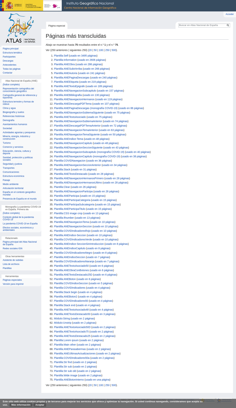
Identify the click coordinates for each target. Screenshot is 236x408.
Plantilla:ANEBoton (65, 279)
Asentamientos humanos (15, 124)
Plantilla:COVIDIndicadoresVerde (73, 239)
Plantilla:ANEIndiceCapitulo (69, 248)
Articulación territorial (13, 188)
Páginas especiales (12, 280)
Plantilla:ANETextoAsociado (70, 116)
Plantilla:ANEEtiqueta (66, 81)
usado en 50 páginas (113, 134)
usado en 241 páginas (91, 73)
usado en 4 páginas (98, 287)
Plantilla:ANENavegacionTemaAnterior (76, 130)
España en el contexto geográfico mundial (19, 193)
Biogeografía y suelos (13, 112)
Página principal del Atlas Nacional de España (20, 243)
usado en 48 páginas (97, 138)
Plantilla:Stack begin (65, 292)
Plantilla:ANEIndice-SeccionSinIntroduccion (79, 243)
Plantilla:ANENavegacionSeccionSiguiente (78, 147)
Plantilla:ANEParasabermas (70, 349)
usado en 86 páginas (131, 108)
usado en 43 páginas (116, 147)
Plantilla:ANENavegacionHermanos (74, 99)
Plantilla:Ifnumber (64, 217)
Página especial (56, 25)
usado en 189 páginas (99, 86)
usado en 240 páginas (104, 77)
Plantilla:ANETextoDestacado (71, 173)
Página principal (10, 49)
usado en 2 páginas (83, 318)
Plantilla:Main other (65, 344)
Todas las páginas (11, 69)
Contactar (7, 73)
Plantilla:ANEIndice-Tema (68, 138)
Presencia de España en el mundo (20, 199)
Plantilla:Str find (63, 362)
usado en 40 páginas (138, 151)
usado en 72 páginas (114, 125)
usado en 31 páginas (84, 169)
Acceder (230, 14)
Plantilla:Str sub (63, 366)
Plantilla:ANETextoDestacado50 (72, 314)
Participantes (9, 57)
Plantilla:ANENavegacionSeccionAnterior (77, 165)
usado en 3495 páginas (83, 55)
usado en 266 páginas (96, 68)
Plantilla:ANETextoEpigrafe (69, 86)
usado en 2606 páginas (91, 59)
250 (107, 50)
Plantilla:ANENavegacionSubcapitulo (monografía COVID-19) (89, 151)
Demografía (8, 120)
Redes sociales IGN (12, 248)
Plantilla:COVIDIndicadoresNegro (73, 252)
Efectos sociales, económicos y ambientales (18, 229)
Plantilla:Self (61, 55)
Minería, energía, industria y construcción (16, 137)
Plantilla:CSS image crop (68, 213)
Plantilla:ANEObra (64, 64)
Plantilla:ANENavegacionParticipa (73, 191)
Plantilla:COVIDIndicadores (69, 287)
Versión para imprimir (13, 284)
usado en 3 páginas (103, 314)
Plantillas (7, 268)
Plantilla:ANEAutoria (65, 73)
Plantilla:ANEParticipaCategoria (72, 200)
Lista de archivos (11, 264)
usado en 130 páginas (96, 95)
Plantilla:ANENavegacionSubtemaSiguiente (79, 112)
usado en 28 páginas (101, 173)
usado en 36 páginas (99, 160)
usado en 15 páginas (93, 195)
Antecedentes (9, 65)
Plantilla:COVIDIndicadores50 (71, 300)
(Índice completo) (11, 84)
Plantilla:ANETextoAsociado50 (71, 265)
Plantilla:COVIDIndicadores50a (72, 357)
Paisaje (6, 180)
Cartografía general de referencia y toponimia (20, 96)
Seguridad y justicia (12, 164)
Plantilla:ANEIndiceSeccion (69, 257)
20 (90, 50)
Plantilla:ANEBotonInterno (69, 379)
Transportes (9, 168)
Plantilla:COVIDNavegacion (70, 160)
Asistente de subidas (13, 260)
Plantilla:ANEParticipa (66, 195)
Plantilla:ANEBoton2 (65, 296)
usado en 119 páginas (109, 99)
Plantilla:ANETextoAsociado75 (71, 331)
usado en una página (97, 379)
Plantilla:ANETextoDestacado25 (72, 336)
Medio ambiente (10, 184)
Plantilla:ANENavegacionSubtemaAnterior (78, 121)
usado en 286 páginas (89, 64)
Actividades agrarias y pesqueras (19, 132)
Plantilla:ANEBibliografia (68, 95)
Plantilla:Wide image (65, 375)
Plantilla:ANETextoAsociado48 (71, 309)
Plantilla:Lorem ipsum (66, 340)
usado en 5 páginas (101, 283)
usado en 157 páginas (110, 90)
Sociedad (7, 128)
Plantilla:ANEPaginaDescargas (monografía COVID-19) (86, 108)
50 (95, 50)
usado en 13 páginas (96, 213)
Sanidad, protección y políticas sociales (18, 158)
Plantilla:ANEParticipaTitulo (69, 208)
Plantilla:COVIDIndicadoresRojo (72, 230)
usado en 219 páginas (92, 81)
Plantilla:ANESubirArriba (68, 68)
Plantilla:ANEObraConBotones (71, 270)
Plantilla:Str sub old (65, 371)
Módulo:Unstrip (62, 322)
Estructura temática (12, 53)
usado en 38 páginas (134, 156)
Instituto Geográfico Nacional (59, 5)
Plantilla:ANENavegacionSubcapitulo (75, 90)
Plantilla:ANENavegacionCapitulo (73, 143)
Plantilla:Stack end (64, 305)
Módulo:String (62, 318)
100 (101, 50)
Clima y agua (9, 108)
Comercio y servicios (13, 147)
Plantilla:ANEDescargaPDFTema (73, 103)
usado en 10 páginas (102, 221)
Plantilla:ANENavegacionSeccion (73, 226)
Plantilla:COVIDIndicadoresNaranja (74, 261)
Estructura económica (13, 176)
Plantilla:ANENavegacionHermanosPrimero (79, 178)
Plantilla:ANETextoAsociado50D (72, 327)
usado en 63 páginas (112, 130)
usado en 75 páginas (117, 112)
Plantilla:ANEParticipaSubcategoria (74, 204)
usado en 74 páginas (116, 121)
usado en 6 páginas (101, 265)
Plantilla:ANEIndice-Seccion (70, 235)
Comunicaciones (11, 172)
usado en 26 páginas (84, 186)
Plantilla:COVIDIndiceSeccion (71, 283)
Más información (20, 404)
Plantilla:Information (65, 59)
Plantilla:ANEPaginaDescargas (71, 77)
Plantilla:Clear (62, 186)
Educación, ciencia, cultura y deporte (17, 152)
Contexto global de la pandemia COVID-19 (18, 218)
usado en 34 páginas (114, 165)
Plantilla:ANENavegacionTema (71, 221)
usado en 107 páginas (106, 103)
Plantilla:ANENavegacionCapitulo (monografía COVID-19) (87, 156)
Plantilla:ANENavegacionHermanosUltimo (78, 182)
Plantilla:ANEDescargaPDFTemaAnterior (77, 125)
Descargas (8, 61)
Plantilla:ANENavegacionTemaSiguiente (77, 134)
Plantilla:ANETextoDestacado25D (73, 274)
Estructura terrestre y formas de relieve (18, 103)
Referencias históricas (14, 116)
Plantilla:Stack (62, 169)
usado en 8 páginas (116, 243)
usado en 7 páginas (98, 257)
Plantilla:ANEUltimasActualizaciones (75, 353)
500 (114, 50)
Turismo (7, 143)
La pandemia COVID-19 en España (20, 224)
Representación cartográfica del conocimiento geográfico (18, 89)
